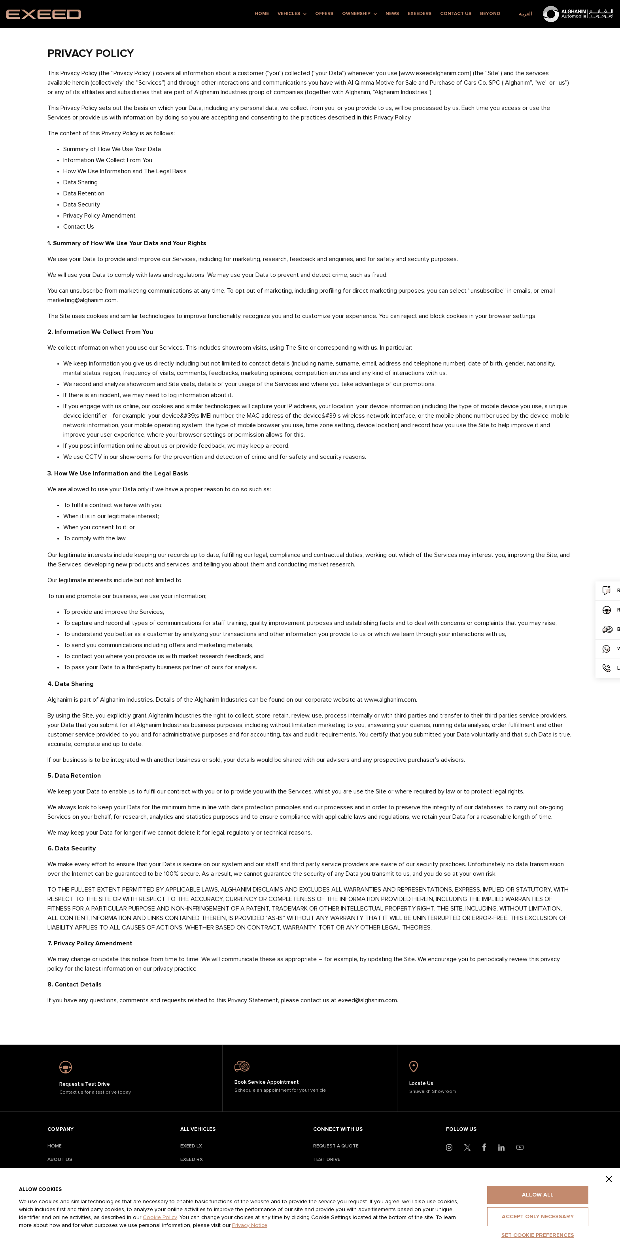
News (392, 13)
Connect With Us (338, 1129)
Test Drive (326, 1159)
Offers (324, 13)
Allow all (538, 1195)
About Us (59, 1159)
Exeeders (419, 13)
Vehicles (292, 13)
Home (262, 13)
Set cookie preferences (537, 1235)
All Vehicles (197, 1129)
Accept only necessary (538, 1216)
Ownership (359, 13)
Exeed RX (191, 1159)
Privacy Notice (249, 1225)
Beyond (490, 13)
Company (60, 1129)
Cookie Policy (160, 1217)
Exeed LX (191, 1146)
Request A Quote (336, 1146)
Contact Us (455, 13)
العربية (525, 14)
